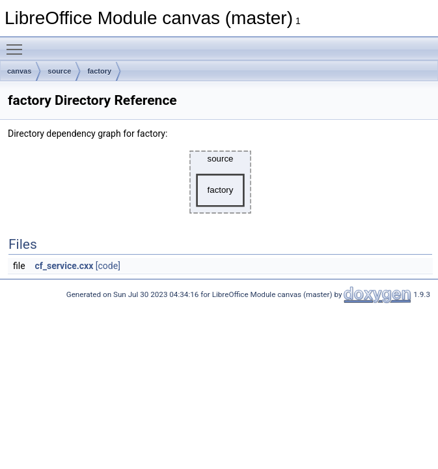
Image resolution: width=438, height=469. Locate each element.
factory (99, 71)
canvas (19, 71)
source (59, 71)
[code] (108, 266)
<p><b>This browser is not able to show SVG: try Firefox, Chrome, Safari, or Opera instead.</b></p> (221, 182)
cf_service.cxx (64, 266)
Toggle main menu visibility (18, 43)
